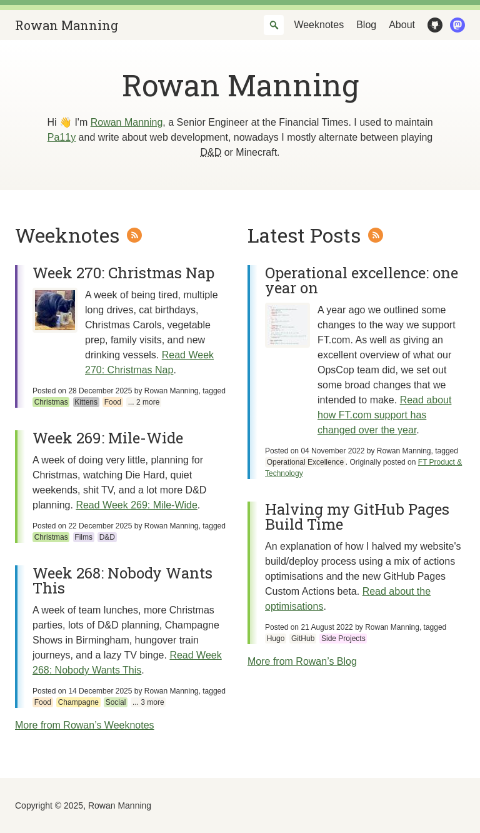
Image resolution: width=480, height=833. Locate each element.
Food (112, 402)
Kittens (86, 402)
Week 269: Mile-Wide (107, 438)
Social (116, 702)
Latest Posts (304, 234)
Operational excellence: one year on (361, 280)
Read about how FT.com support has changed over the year (384, 415)
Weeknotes (319, 24)
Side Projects (343, 638)
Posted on (82, 390)
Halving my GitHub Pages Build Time (357, 516)
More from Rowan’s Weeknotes (84, 725)
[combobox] (274, 25)
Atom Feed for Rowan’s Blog (375, 235)
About (402, 24)
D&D (107, 537)
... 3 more (148, 702)
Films (83, 537)
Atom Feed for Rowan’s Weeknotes (134, 235)
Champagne (78, 702)
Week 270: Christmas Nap (123, 273)
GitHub (432, 25)
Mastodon (455, 25)
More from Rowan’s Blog (302, 661)
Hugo (276, 638)
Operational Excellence (305, 462)
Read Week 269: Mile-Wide (136, 505)
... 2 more (144, 402)
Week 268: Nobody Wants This (122, 580)
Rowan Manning (66, 25)
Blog (366, 24)
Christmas (51, 402)
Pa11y (62, 137)
